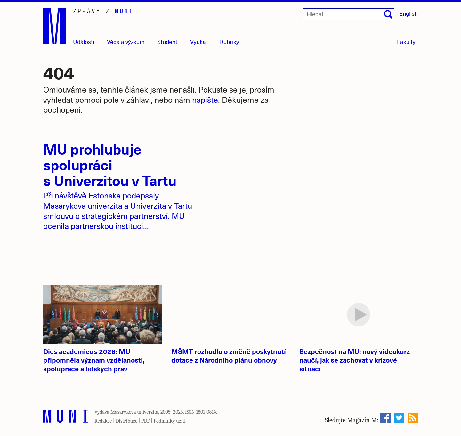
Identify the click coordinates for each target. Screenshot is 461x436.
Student (167, 41)
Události (83, 41)
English (408, 13)
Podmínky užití (170, 421)
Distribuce (126, 421)
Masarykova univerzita (134, 412)
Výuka (198, 41)
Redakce (103, 421)
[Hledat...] (348, 14)
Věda (126, 41)
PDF (145, 421)
